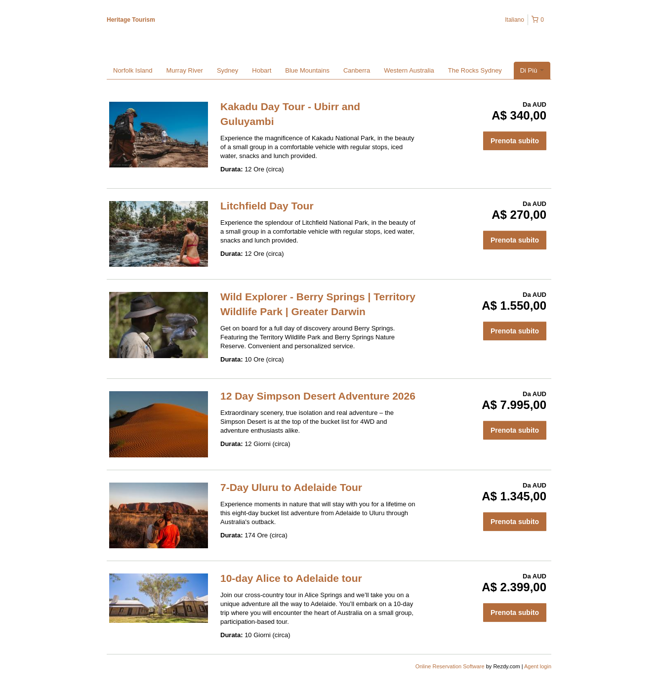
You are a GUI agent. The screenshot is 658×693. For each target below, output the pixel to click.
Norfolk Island (132, 70)
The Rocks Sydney (475, 70)
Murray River (184, 70)
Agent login (537, 666)
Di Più (532, 70)
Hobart (261, 70)
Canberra (356, 70)
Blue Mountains (307, 70)
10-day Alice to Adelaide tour (291, 578)
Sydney (227, 70)
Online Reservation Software (450, 666)
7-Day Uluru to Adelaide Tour (291, 487)
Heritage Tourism (131, 19)
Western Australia (409, 70)
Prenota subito (515, 141)
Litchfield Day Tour (267, 205)
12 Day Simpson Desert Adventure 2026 (317, 396)
